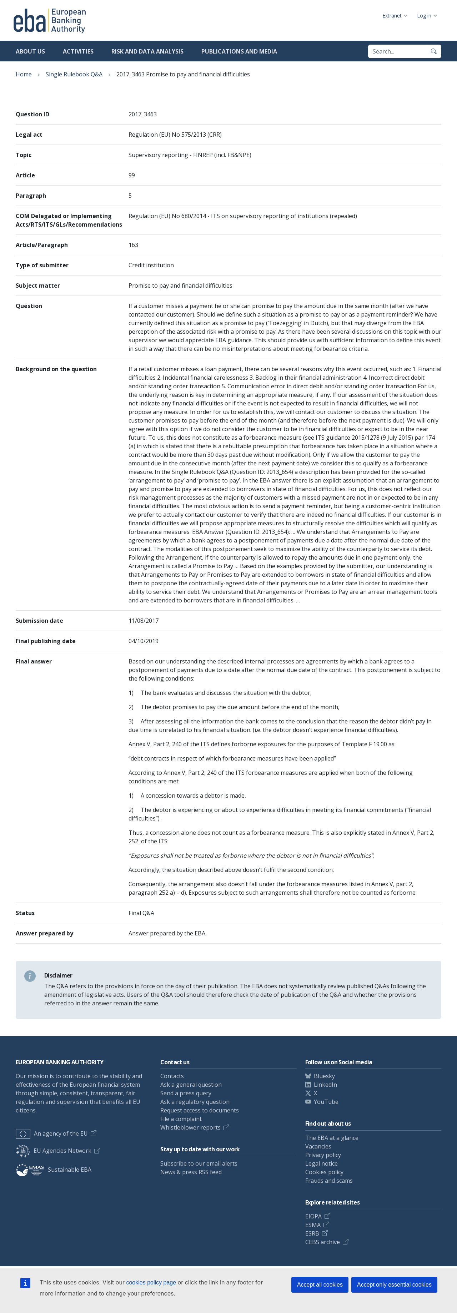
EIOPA (313, 1216)
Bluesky (324, 1076)
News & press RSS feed (191, 1172)
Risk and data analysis (147, 51)
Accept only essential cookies (394, 1285)
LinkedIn (325, 1085)
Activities (78, 51)
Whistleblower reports (190, 1127)
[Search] (433, 51)
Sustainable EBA (53, 1169)
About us (30, 51)
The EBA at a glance (331, 1138)
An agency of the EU (52, 1133)
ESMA (313, 1225)
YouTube (326, 1102)
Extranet (392, 15)
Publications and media (239, 51)
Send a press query (185, 1093)
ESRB (312, 1233)
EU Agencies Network (53, 1151)
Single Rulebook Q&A (74, 74)
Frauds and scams (329, 1181)
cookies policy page (151, 1282)
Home (24, 74)
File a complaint (181, 1119)
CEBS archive (322, 1242)
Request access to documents (199, 1110)
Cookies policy (324, 1172)
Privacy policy (323, 1155)
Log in (424, 15)
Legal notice (321, 1163)
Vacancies (318, 1146)
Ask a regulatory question (195, 1102)
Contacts (172, 1076)
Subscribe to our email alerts (198, 1163)
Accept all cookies (320, 1285)
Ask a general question (191, 1085)
